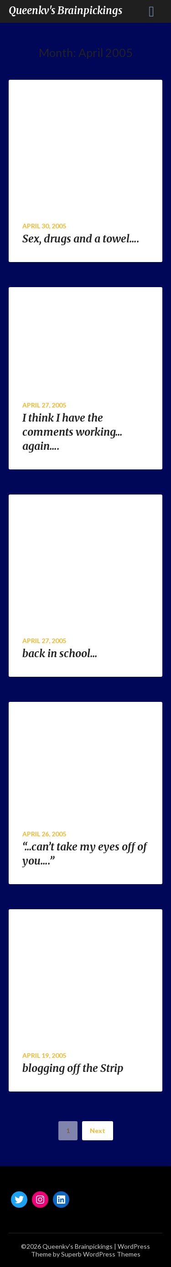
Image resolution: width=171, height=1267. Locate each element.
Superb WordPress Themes (100, 1254)
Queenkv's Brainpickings (65, 10)
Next (97, 1130)
